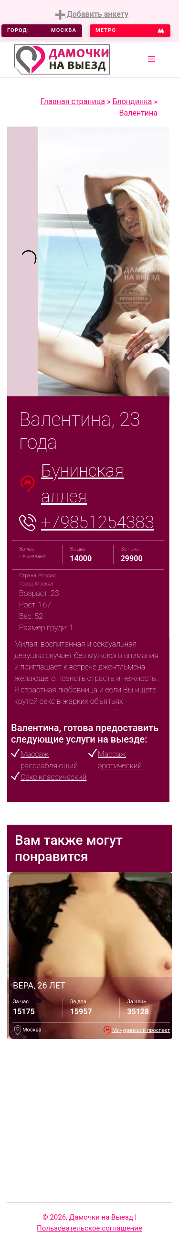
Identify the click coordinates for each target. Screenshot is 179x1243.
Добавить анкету (91, 15)
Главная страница (73, 101)
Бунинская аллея (82, 484)
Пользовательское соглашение (89, 1228)
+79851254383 (97, 522)
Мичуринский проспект (141, 1030)
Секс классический (53, 777)
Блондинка (132, 101)
